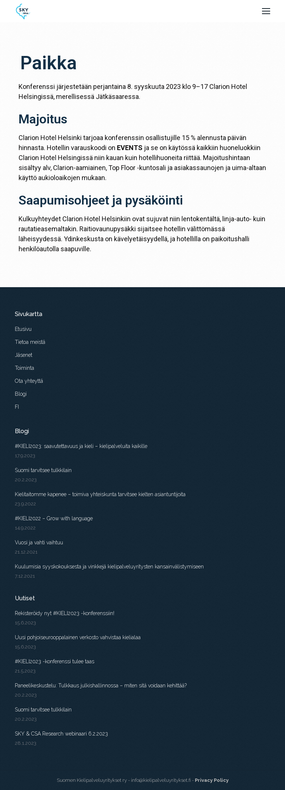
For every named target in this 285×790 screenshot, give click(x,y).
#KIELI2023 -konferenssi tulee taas (54, 661)
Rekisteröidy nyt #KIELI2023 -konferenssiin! (64, 613)
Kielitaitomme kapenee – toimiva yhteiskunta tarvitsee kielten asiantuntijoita (100, 494)
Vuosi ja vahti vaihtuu (39, 542)
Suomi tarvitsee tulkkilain (43, 470)
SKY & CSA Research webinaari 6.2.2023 (61, 734)
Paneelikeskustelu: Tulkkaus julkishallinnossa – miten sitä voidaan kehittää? (101, 685)
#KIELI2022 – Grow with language (54, 518)
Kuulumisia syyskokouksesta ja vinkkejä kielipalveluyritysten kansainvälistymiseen (109, 567)
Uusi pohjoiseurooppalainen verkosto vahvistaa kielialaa (78, 637)
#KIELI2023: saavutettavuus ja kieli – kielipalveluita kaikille (81, 446)
